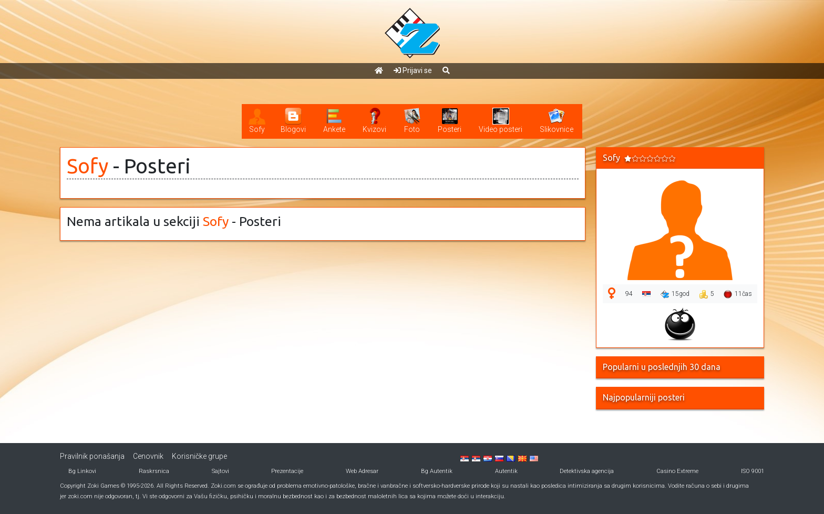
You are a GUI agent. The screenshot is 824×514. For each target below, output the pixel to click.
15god (675, 294)
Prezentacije (287, 471)
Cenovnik (148, 456)
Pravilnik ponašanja (92, 456)
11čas (738, 294)
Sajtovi (220, 471)
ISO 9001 (752, 471)
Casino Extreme (677, 471)
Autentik (506, 471)
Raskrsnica (154, 471)
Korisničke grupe (199, 456)
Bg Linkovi (82, 471)
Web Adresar (362, 471)
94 (629, 293)
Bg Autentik (436, 471)
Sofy (87, 166)
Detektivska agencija (587, 471)
